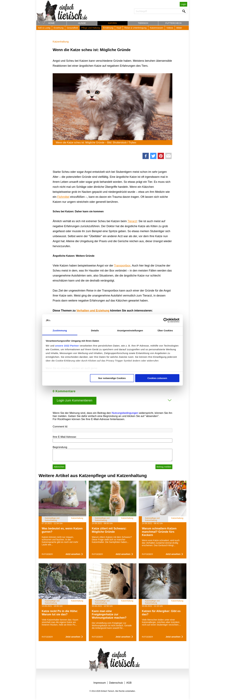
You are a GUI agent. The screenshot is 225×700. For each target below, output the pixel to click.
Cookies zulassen (157, 378)
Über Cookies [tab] (165, 330)
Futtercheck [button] (173, 23)
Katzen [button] (112, 23)
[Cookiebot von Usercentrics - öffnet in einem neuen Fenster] (165, 320)
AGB (129, 682)
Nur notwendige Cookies (112, 378)
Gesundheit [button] (72, 28)
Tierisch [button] (143, 23)
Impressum (99, 682)
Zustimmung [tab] (60, 330)
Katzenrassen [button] (156, 28)
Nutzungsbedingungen (125, 412)
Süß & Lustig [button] (44, 28)
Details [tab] (95, 330)
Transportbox (122, 265)
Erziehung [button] (58, 28)
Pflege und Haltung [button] (90, 28)
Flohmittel (63, 196)
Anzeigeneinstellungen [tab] (130, 330)
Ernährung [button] (108, 28)
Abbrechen (59, 467)
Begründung (60, 447)
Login (183, 4)
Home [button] (51, 23)
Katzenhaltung (61, 41)
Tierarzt (132, 221)
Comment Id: (60, 426)
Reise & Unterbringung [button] (135, 28)
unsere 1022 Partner (67, 345)
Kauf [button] (119, 28)
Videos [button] (169, 28)
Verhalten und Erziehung (92, 310)
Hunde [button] (82, 23)
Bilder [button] (179, 28)
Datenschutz (116, 682)
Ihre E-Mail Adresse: (65, 436)
